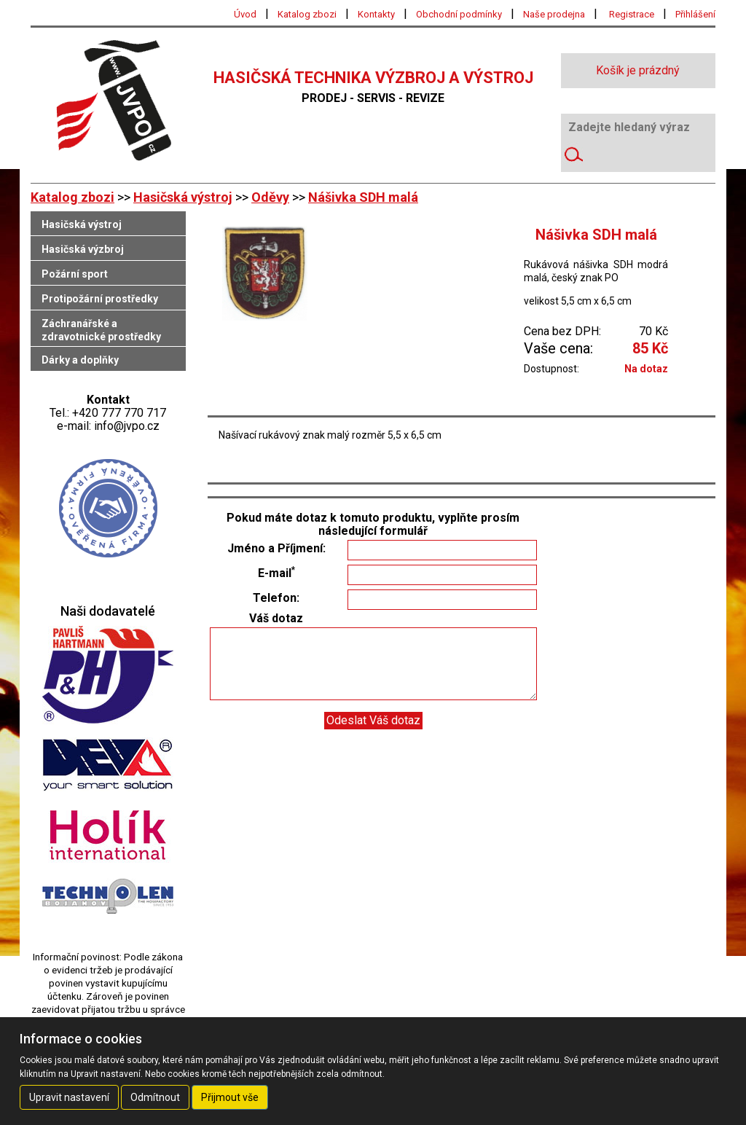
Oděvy (270, 197)
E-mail (276, 573)
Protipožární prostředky (100, 299)
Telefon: (276, 598)
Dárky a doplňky (80, 360)
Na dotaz (646, 369)
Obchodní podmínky (459, 14)
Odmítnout (155, 1097)
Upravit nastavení (69, 1097)
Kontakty (376, 14)
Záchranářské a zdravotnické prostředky (101, 330)
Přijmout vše (230, 1097)
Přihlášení (695, 14)
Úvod (245, 14)
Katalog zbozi (307, 14)
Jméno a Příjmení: (276, 548)
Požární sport (75, 274)
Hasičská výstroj (182, 197)
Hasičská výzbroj (83, 249)
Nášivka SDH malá (363, 197)
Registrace (631, 14)
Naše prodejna (554, 14)
